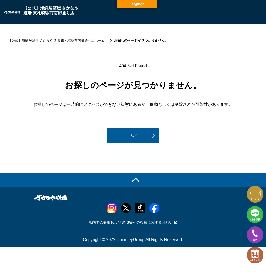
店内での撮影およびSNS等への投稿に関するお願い (133, 222)
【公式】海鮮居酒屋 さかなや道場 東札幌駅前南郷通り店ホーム (56, 40)
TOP (133, 135)
